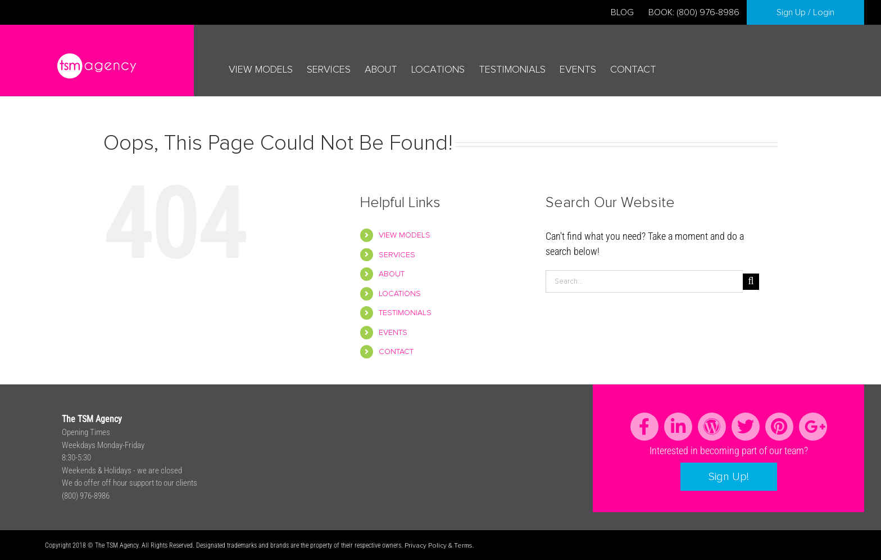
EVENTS (393, 333)
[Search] (751, 282)
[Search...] (644, 281)
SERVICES (397, 255)
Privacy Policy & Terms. (439, 546)
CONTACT (396, 352)
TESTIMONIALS (405, 313)
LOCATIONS (400, 294)
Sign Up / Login (805, 12)
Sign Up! (729, 476)
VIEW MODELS (404, 235)
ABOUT (392, 274)
